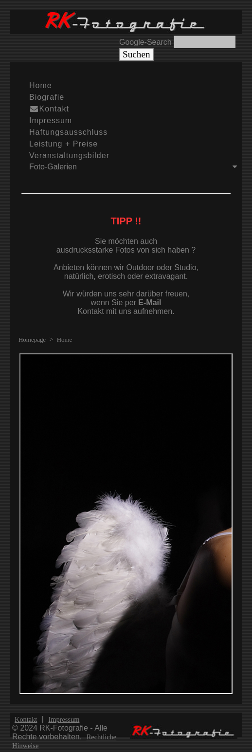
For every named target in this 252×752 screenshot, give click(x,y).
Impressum (50, 120)
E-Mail (149, 302)
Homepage (32, 339)
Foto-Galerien (135, 167)
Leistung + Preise (63, 144)
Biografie (46, 97)
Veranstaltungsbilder (69, 155)
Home (40, 85)
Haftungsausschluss (68, 132)
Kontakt (49, 109)
